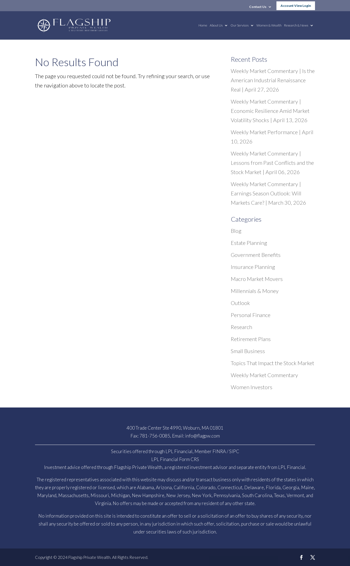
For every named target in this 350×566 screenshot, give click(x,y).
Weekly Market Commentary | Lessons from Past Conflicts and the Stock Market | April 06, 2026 (272, 162)
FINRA (219, 451)
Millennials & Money (255, 291)
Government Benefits (256, 254)
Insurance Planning (253, 266)
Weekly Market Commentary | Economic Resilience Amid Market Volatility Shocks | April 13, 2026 (270, 110)
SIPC (234, 451)
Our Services (240, 25)
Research (241, 327)
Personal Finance (250, 315)
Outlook (240, 303)
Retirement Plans (251, 339)
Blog (236, 230)
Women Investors (251, 387)
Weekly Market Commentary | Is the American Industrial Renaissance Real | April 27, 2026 (273, 80)
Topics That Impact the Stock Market (272, 363)
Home (203, 25)
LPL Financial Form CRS (175, 459)
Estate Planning (249, 242)
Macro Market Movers (257, 278)
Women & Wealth (269, 25)
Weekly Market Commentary (264, 375)
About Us (216, 25)
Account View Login (296, 6)
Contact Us (257, 7)
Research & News (296, 25)
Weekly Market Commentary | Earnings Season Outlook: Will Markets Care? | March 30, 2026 (268, 193)
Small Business (248, 351)
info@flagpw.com (202, 436)
